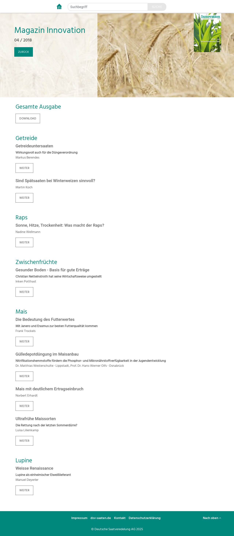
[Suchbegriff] (108, 7)
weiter (24, 168)
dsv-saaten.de (101, 518)
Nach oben (212, 518)
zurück (23, 52)
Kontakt (120, 518)
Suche (157, 7)
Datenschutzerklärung (145, 518)
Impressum (79, 518)
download (27, 118)
